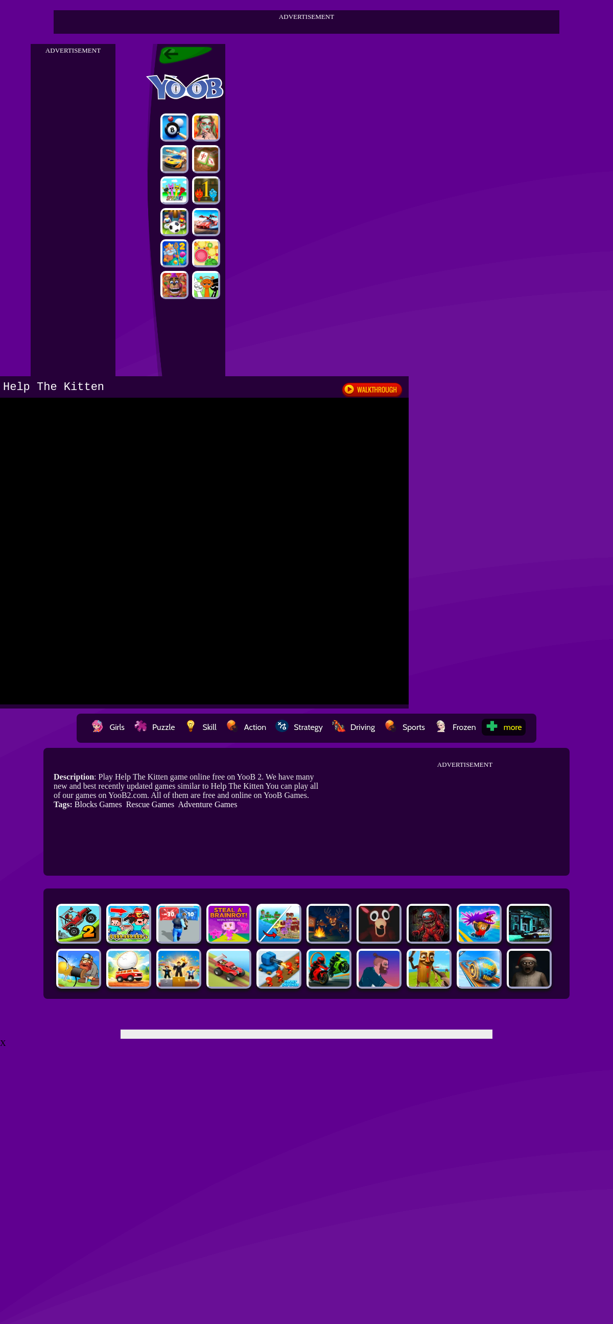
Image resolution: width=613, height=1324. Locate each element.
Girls (108, 727)
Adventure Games (207, 804)
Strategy (299, 727)
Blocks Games (98, 804)
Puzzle (154, 727)
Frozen (455, 727)
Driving (353, 727)
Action (246, 727)
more (503, 727)
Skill (200, 727)
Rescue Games (150, 804)
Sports (404, 727)
